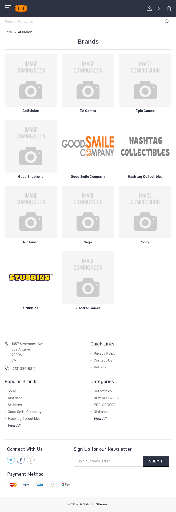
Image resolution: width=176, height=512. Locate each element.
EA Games (88, 111)
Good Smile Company (88, 177)
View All (14, 425)
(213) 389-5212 (23, 369)
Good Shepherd (31, 177)
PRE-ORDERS (105, 405)
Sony (145, 242)
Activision (30, 111)
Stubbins (30, 308)
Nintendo (30, 242)
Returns (100, 367)
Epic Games (145, 111)
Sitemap (102, 504)
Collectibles (103, 391)
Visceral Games (88, 308)
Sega (88, 242)
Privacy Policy (105, 353)
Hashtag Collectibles (145, 177)
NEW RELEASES (106, 398)
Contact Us (103, 360)
